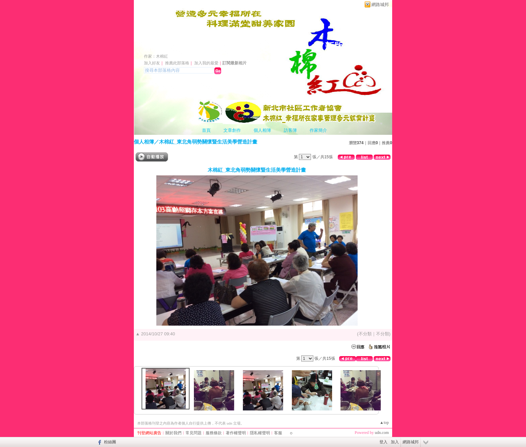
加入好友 (152, 63)
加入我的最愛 (206, 63)
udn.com (382, 432)
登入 (383, 442)
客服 (278, 433)
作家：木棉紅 (156, 56)
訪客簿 (290, 130)
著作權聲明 (236, 433)
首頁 (206, 130)
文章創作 (232, 130)
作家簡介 (318, 130)
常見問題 (194, 433)
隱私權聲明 (260, 433)
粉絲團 (110, 442)
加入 (395, 442)
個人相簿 (262, 130)
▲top (384, 422)
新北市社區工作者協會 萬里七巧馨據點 (225, 46)
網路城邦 (380, 4)
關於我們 (173, 433)
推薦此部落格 (177, 63)
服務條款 (214, 433)
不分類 (365, 333)
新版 (334, 46)
